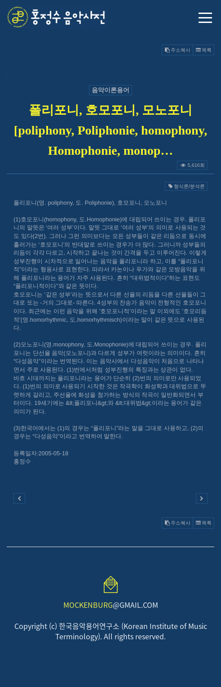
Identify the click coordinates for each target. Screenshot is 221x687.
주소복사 (177, 50)
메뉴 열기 (205, 18)
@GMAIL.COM (110, 604)
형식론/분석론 (186, 186)
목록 (203, 50)
